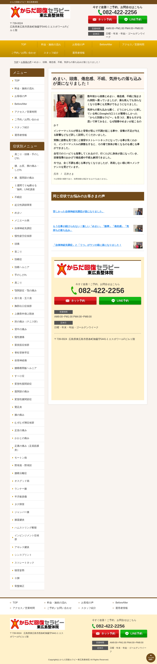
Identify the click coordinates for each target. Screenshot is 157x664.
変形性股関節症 (23, 383)
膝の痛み (19, 415)
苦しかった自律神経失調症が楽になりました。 (78, 211)
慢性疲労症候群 (23, 236)
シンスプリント (23, 555)
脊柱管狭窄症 (22, 352)
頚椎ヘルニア (22, 267)
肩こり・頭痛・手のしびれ (27, 156)
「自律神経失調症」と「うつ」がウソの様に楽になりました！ (87, 245)
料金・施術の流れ (51, 44)
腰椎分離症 (21, 473)
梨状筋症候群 (22, 345)
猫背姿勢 (19, 570)
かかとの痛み (22, 438)
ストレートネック (24, 562)
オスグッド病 (22, 481)
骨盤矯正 (19, 586)
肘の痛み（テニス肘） (27, 321)
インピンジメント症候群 (27, 537)
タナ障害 (19, 504)
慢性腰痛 (19, 337)
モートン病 (21, 457)
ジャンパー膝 (22, 512)
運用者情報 (78, 52)
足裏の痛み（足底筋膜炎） (27, 448)
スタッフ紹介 (51, 52)
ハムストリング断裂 (26, 527)
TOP (23, 44)
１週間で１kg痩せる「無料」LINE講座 (26, 187)
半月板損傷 (21, 496)
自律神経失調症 (23, 228)
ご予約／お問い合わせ (23, 52)
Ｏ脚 (17, 578)
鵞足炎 (18, 407)
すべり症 (19, 376)
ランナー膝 (21, 488)
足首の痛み (21, 430)
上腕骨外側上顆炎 (24, 313)
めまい (18, 212)
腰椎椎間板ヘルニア (26, 368)
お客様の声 (78, 44)
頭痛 (17, 243)
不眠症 (18, 197)
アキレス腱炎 (22, 547)
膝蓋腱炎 (19, 519)
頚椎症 (18, 259)
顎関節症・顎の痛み (26, 290)
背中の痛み (21, 329)
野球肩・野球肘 (23, 465)
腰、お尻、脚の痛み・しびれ (27, 168)
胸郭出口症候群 (23, 306)
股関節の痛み (22, 391)
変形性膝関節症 (23, 399)
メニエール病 (22, 220)
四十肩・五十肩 (23, 298)
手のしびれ (21, 275)
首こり (18, 251)
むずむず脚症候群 (24, 422)
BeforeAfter (106, 44)
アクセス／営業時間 (133, 44)
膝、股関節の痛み (24, 177)
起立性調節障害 (23, 205)
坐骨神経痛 (21, 360)
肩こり (18, 282)
